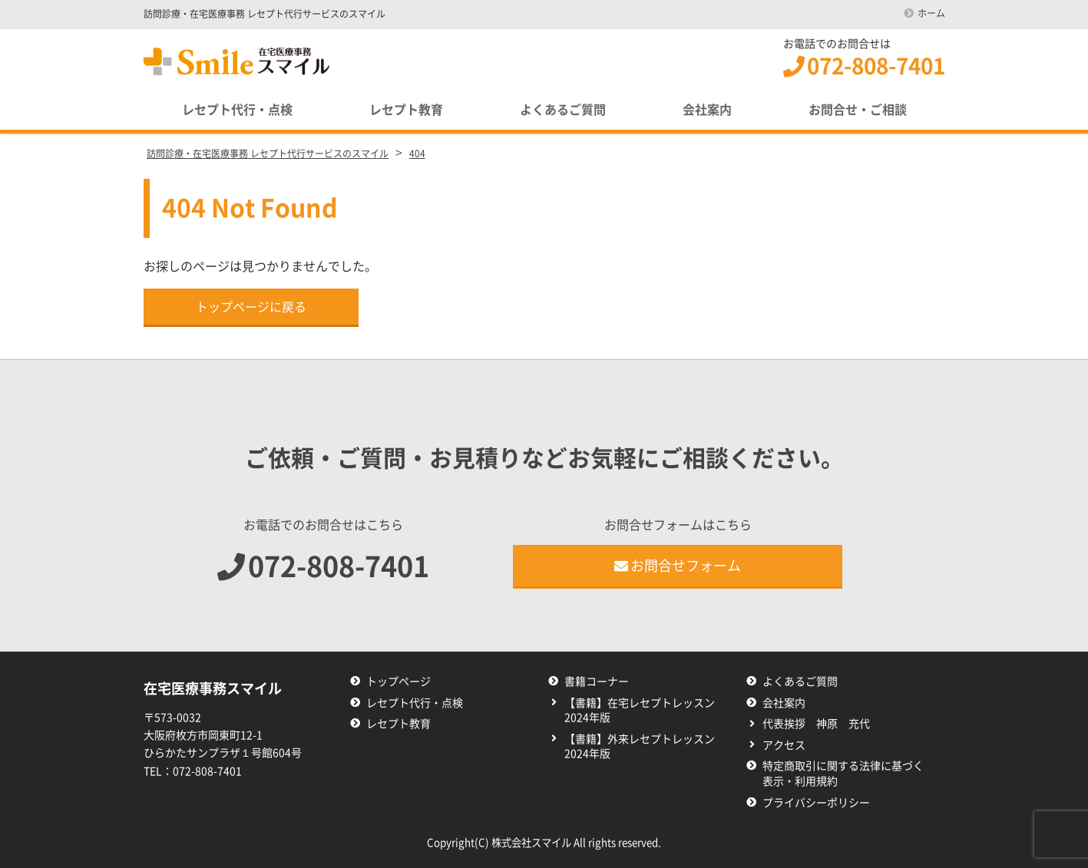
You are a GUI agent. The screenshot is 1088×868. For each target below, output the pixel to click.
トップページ (398, 681)
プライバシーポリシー (816, 802)
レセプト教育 (406, 110)
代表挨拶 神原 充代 (816, 723)
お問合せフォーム (678, 566)
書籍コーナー (596, 681)
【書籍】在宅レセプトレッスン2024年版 (639, 711)
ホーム (931, 13)
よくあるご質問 (563, 110)
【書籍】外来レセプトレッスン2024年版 (639, 747)
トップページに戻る (251, 307)
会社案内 (707, 110)
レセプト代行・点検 (237, 110)
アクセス (783, 745)
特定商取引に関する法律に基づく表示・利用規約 (843, 774)
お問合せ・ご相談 (858, 110)
